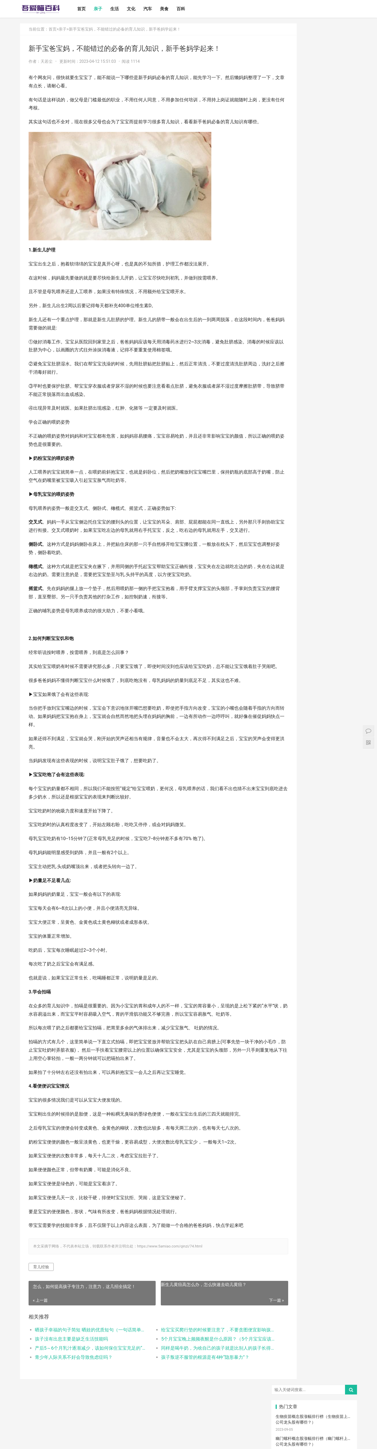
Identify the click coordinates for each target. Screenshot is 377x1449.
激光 (288, 756)
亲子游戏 (288, 523)
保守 (288, 652)
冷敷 (340, 687)
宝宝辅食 (314, 627)
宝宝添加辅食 (315, 713)
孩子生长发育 (315, 558)
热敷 (314, 687)
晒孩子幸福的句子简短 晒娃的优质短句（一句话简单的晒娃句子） (85, 1362)
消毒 (314, 652)
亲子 (106, 8)
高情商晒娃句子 (341, 514)
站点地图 (147, 1440)
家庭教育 (314, 635)
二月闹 (340, 489)
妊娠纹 (288, 532)
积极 (314, 592)
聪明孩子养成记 (315, 661)
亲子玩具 (314, 601)
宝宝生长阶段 (341, 756)
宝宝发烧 (314, 549)
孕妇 (288, 540)
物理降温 (314, 678)
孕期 (314, 730)
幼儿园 (314, 669)
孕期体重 (288, 678)
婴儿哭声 (288, 549)
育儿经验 (41, 1299)
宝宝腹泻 (288, 635)
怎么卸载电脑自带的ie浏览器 (301, 360)
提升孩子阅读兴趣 (341, 635)
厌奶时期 (340, 695)
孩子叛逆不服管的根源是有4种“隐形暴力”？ (190, 1390)
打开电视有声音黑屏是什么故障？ (306, 382)
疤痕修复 (314, 747)
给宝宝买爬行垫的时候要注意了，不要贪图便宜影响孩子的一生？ (195, 1362)
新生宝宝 (340, 506)
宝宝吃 (340, 704)
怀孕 (288, 583)
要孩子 (288, 730)
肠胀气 (340, 566)
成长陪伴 (288, 747)
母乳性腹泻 (314, 523)
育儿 (340, 583)
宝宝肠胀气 (288, 644)
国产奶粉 (288, 497)
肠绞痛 (314, 566)
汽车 (155, 8)
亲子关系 (314, 514)
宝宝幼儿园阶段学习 (289, 764)
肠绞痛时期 (314, 695)
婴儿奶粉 (314, 497)
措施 (340, 592)
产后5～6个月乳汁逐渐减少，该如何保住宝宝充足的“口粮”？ (85, 1381)
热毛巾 (340, 678)
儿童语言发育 (289, 669)
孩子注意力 (288, 506)
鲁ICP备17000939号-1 (122, 1440)
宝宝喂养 (288, 489)
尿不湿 (288, 514)
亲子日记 (340, 497)
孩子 (288, 592)
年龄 (340, 669)
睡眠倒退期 (288, 695)
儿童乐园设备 (315, 721)
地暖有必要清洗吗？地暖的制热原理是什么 (314, 209)
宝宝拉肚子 (288, 704)
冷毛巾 (288, 687)
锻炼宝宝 (340, 738)
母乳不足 (314, 575)
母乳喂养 (288, 575)
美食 (172, 8)
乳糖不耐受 (340, 523)
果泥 (340, 713)
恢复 (288, 661)
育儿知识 (288, 566)
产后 (314, 532)
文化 (139, 8)
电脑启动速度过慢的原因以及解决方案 (310, 426)
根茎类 (288, 713)
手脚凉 (288, 558)
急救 (288, 721)
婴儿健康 (314, 764)
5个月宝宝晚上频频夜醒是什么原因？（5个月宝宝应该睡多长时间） (195, 1371)
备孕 (314, 583)
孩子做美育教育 (315, 738)
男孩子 (340, 618)
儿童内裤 (340, 730)
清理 (340, 652)
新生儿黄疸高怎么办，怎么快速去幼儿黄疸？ (188, 1317)
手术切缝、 (314, 756)
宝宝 (314, 489)
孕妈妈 (314, 540)
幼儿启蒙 (340, 558)
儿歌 (340, 601)
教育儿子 (314, 618)
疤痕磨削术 (340, 747)
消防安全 (288, 738)
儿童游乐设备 (341, 721)
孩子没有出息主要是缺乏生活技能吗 (71, 1371)
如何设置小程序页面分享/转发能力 (306, 294)
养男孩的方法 (341, 661)
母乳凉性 (340, 575)
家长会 (314, 704)
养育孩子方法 (289, 609)
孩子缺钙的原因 (315, 644)
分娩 (340, 609)
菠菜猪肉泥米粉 (341, 627)
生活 (122, 8)
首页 (89, 8)
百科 (189, 8)
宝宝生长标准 (341, 540)
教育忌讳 (288, 627)
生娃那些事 (288, 618)
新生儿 (314, 609)
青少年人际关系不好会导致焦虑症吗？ (74, 1390)
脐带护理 (340, 644)
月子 (340, 532)
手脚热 (340, 549)
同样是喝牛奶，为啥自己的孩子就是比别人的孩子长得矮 (195, 1381)
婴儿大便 (340, 764)
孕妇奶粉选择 (289, 773)
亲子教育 (314, 506)
